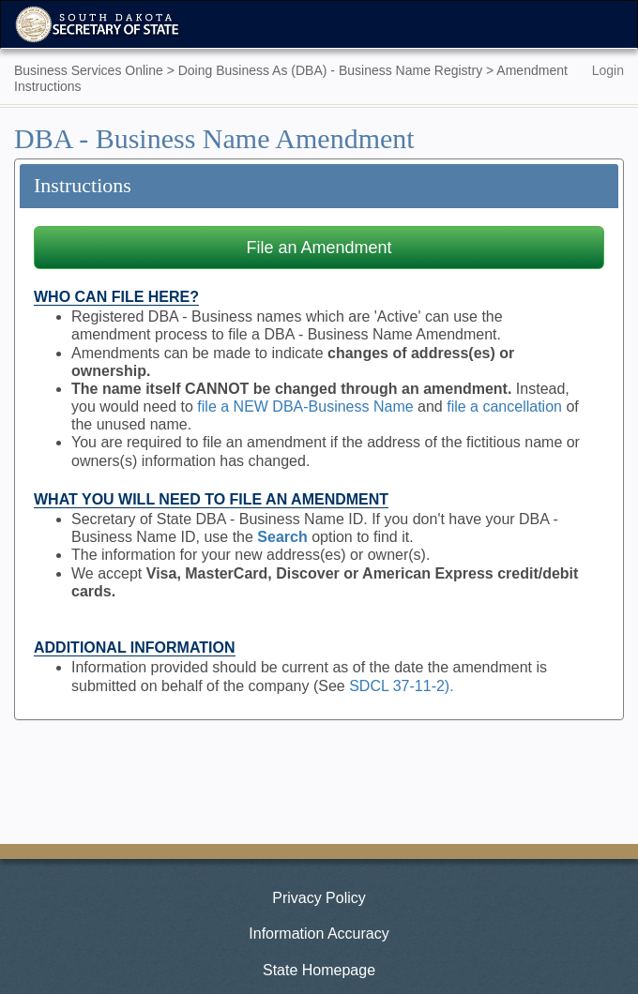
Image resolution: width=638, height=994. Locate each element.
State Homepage (319, 970)
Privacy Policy (319, 898)
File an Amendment (318, 247)
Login (608, 70)
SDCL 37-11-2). (401, 686)
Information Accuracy (318, 933)
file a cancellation (504, 406)
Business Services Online (88, 70)
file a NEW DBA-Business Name (305, 406)
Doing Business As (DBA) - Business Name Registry (330, 70)
